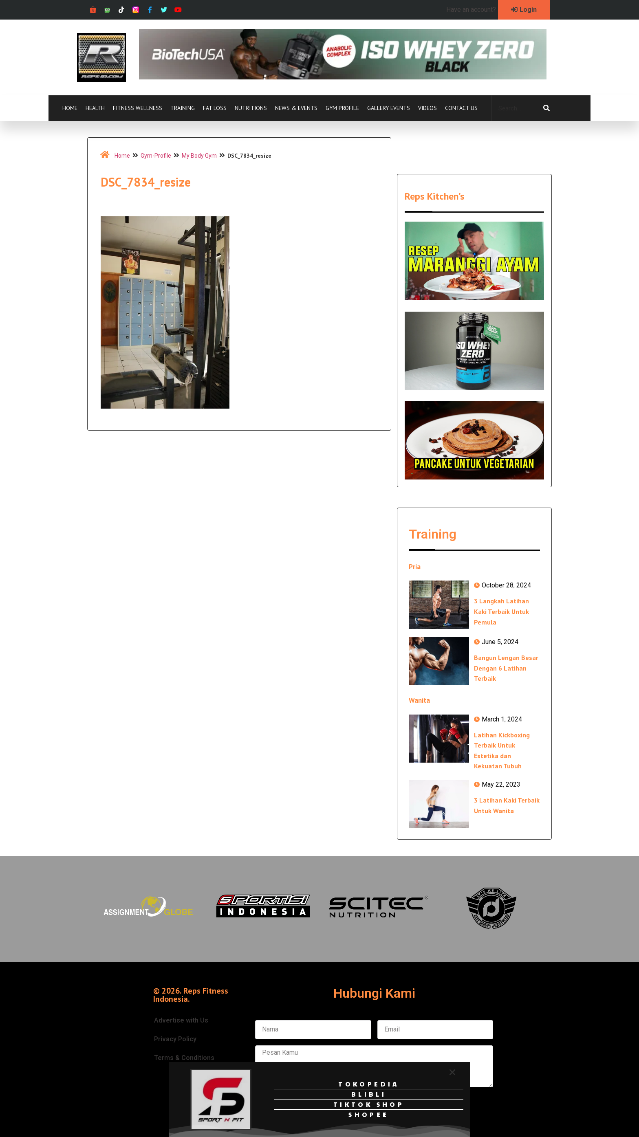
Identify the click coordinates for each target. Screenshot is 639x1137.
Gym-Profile (156, 155)
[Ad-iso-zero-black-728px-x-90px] (342, 77)
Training (182, 108)
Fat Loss (215, 108)
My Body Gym (199, 155)
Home (69, 108)
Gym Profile (342, 108)
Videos (427, 108)
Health (95, 108)
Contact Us (461, 108)
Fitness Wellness (137, 108)
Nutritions (251, 108)
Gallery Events (388, 108)
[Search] (546, 108)
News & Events (296, 108)
